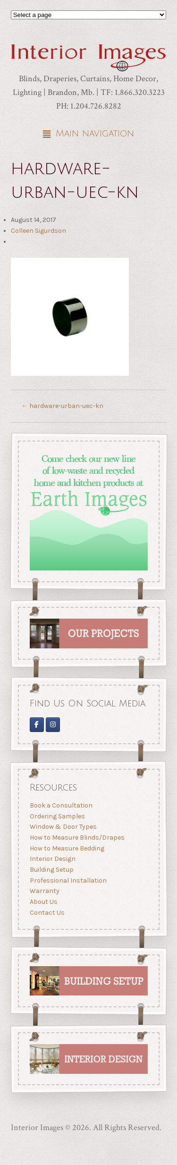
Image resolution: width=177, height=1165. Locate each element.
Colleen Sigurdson (38, 231)
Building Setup (51, 870)
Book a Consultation (60, 805)
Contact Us (46, 913)
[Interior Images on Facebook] (36, 724)
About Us (43, 902)
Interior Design (52, 859)
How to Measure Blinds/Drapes (76, 837)
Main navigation (95, 133)
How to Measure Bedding (66, 848)
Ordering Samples (56, 816)
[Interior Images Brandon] (53, 724)
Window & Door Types (62, 827)
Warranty (44, 891)
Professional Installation (67, 880)
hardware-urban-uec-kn (62, 406)
